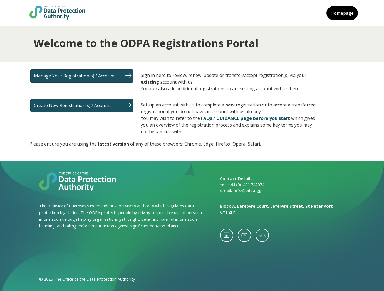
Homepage (342, 13)
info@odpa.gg (247, 190)
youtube (244, 235)
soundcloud (262, 235)
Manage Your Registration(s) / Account (74, 76)
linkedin (226, 235)
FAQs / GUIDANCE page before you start (245, 118)
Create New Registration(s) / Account (72, 105)
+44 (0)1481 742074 (246, 184)
